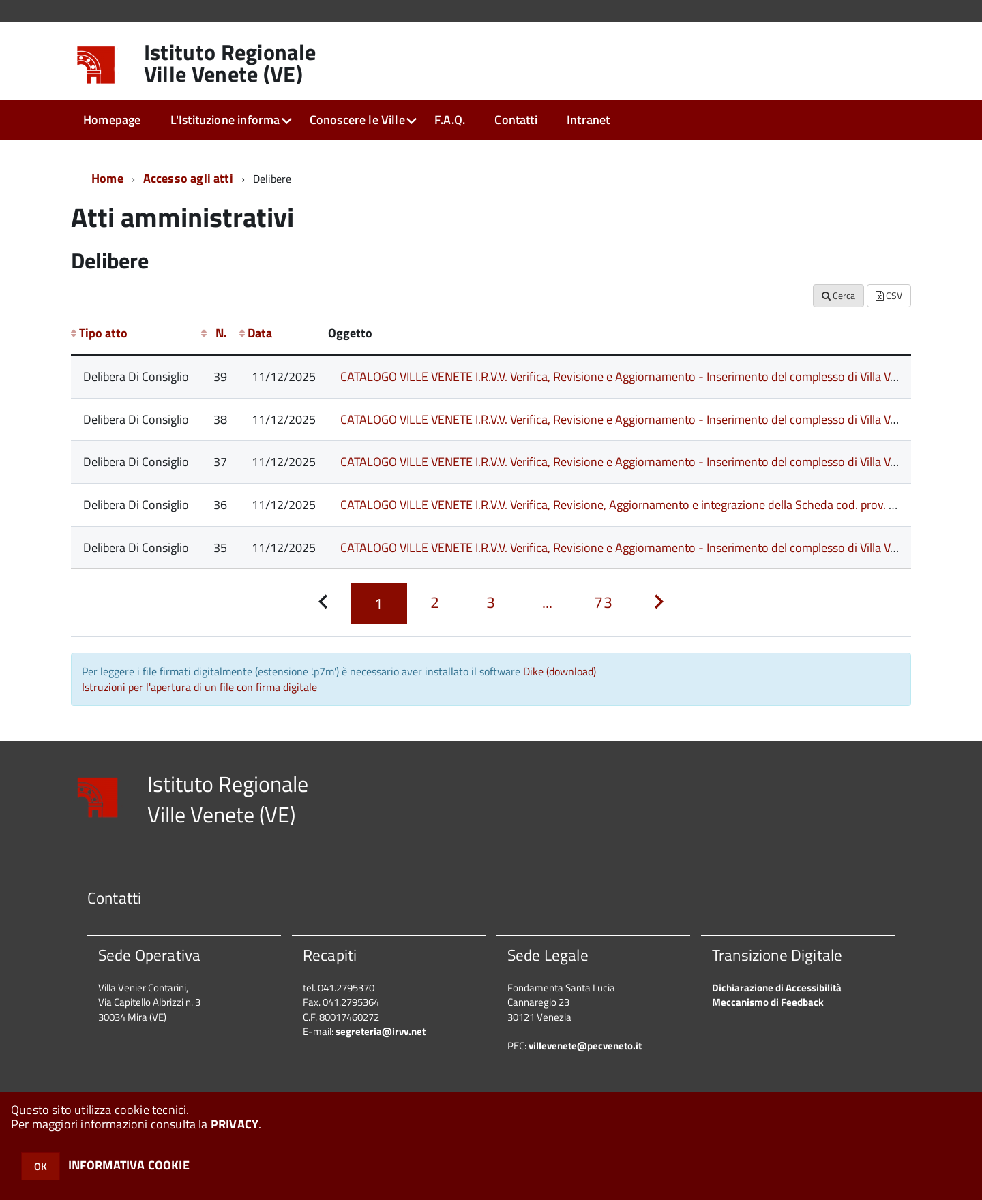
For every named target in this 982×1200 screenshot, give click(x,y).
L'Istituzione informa (225, 119)
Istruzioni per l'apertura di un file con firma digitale (199, 687)
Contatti (515, 119)
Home (107, 178)
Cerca (838, 295)
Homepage (111, 119)
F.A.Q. (449, 119)
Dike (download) (559, 671)
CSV (889, 295)
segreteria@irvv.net (381, 1031)
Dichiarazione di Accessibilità (777, 988)
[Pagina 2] (435, 602)
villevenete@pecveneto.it (585, 1045)
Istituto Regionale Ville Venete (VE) (230, 62)
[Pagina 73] (603, 602)
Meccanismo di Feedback (768, 1002)
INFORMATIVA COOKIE (129, 1165)
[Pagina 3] (491, 602)
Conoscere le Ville (357, 119)
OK (40, 1166)
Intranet (588, 119)
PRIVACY (234, 1124)
